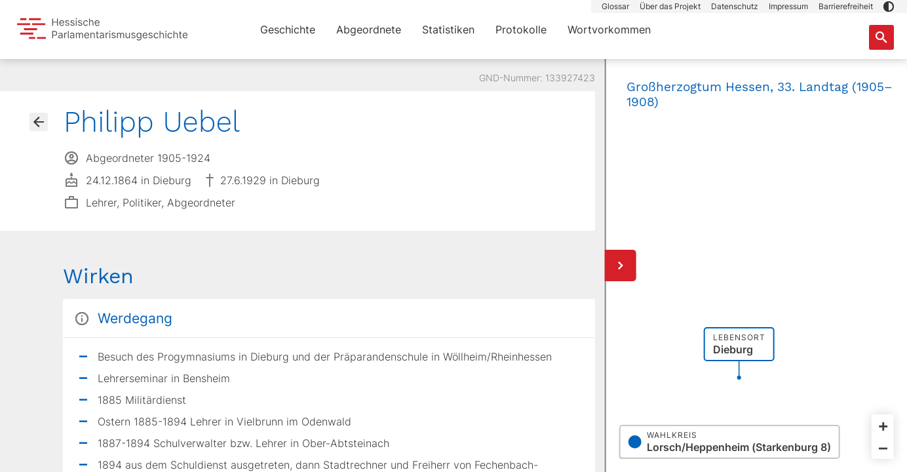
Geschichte (287, 29)
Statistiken (448, 29)
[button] (888, 6)
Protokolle (521, 29)
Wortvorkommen (609, 29)
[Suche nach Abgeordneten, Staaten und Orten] (881, 37)
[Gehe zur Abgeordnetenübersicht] (38, 122)
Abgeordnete (368, 29)
